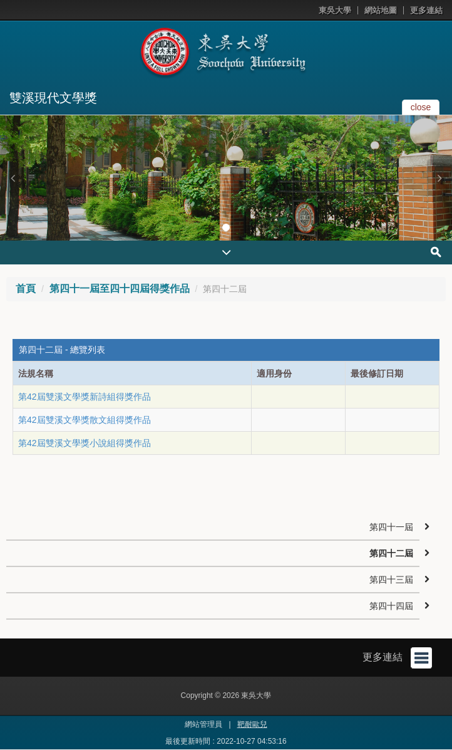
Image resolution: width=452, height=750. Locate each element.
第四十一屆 (391, 527)
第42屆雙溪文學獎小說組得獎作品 (84, 443)
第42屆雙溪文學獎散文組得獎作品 (84, 420)
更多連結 (426, 10)
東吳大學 (335, 10)
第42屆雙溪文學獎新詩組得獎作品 (84, 397)
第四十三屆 (391, 580)
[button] (12, 178)
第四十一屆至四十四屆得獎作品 (119, 288)
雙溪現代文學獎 (53, 98)
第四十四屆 (391, 606)
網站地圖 (380, 10)
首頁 (26, 288)
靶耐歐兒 (252, 724)
